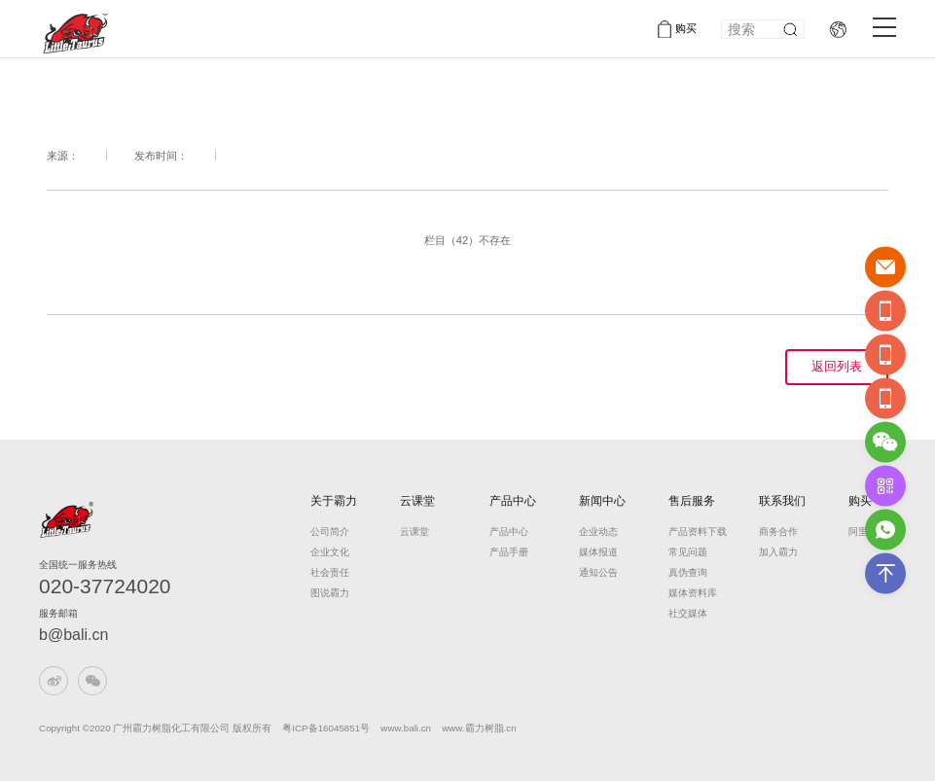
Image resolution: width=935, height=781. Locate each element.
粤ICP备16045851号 (326, 728)
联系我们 (782, 501)
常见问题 (687, 552)
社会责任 (329, 572)
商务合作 (778, 531)
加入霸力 (778, 552)
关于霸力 (333, 501)
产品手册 (508, 552)
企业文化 (329, 552)
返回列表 (836, 366)
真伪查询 (687, 572)
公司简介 (329, 531)
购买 (686, 28)
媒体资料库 (692, 592)
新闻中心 (602, 501)
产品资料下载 (692, 531)
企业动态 (598, 531)
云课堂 (417, 501)
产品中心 (512, 501)
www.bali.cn (406, 728)
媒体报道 (598, 552)
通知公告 (598, 572)
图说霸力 (329, 592)
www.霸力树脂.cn (479, 728)
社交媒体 (687, 613)
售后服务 (691, 501)
